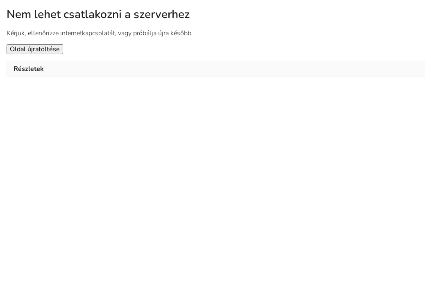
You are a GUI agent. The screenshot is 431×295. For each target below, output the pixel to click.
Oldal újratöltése (35, 49)
